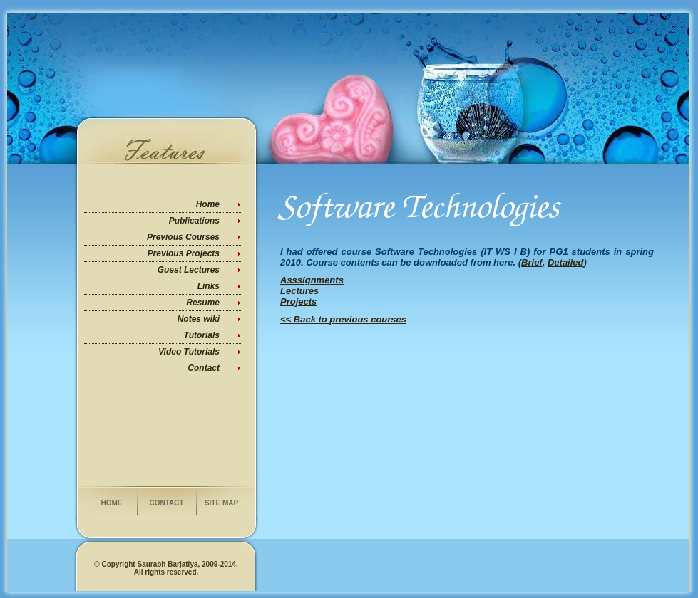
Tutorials (202, 335)
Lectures (299, 290)
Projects (298, 301)
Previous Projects (184, 253)
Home (208, 204)
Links (208, 286)
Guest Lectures (189, 270)
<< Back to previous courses (343, 319)
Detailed (566, 262)
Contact (204, 368)
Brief (532, 262)
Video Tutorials (189, 352)
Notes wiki (199, 319)
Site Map (221, 503)
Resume (203, 303)
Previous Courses (183, 237)
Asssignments (312, 280)
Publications (194, 221)
